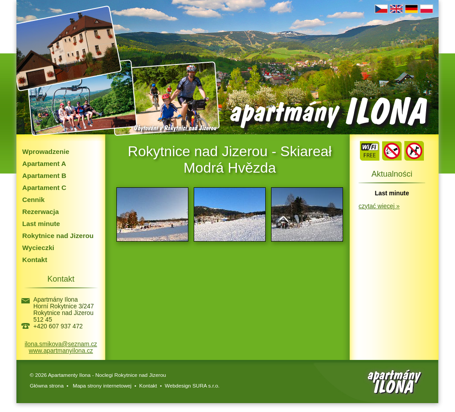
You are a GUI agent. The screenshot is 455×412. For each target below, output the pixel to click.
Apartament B (44, 175)
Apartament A (44, 163)
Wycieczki (38, 247)
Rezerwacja (40, 211)
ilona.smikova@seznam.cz (61, 344)
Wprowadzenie (45, 151)
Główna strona (47, 386)
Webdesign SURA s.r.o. (192, 386)
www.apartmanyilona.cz (61, 350)
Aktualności (391, 174)
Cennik (33, 199)
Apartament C (44, 187)
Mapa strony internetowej (102, 386)
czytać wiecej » (379, 206)
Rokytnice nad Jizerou (58, 235)
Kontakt (34, 259)
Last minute (41, 223)
